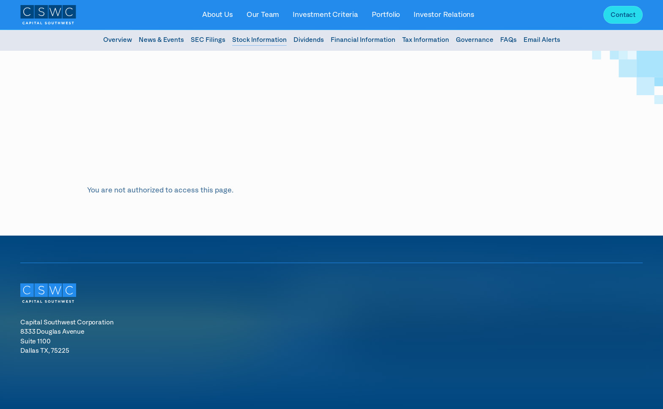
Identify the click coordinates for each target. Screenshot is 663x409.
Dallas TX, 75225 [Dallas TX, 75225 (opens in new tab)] (44, 351)
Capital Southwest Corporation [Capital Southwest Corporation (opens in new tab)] (66, 322)
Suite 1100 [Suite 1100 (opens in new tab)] (36, 341)
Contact (623, 15)
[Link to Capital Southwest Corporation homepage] (48, 15)
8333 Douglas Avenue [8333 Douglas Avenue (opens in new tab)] (52, 332)
